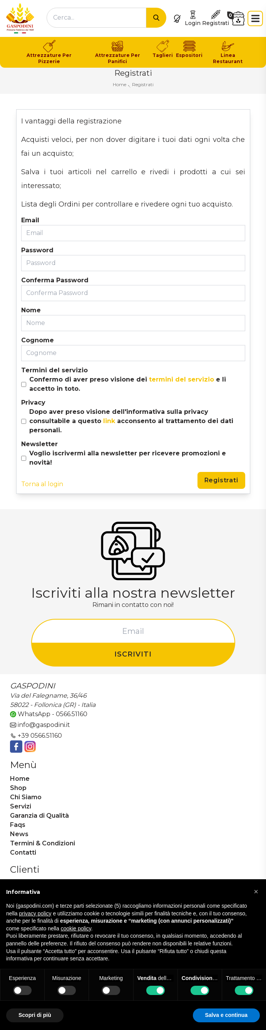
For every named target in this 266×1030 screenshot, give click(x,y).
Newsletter (39, 444)
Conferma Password (55, 280)
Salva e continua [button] (226, 1015)
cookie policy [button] (76, 928)
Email (30, 220)
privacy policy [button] (35, 913)
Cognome (37, 340)
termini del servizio (181, 379)
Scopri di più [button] (34, 1015)
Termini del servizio (54, 370)
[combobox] (96, 18)
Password (37, 250)
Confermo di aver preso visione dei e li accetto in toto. (127, 383)
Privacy (33, 402)
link (109, 421)
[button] (256, 891)
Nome (31, 310)
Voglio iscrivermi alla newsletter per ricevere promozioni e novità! (127, 458)
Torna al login (42, 484)
